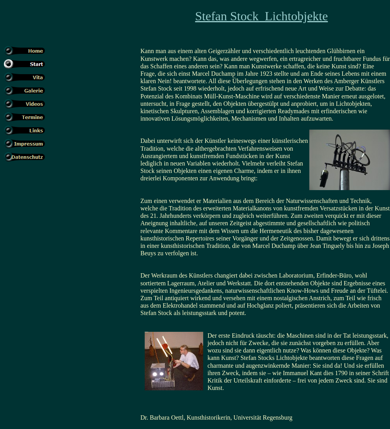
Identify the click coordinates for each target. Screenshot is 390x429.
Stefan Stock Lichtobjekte (261, 16)
